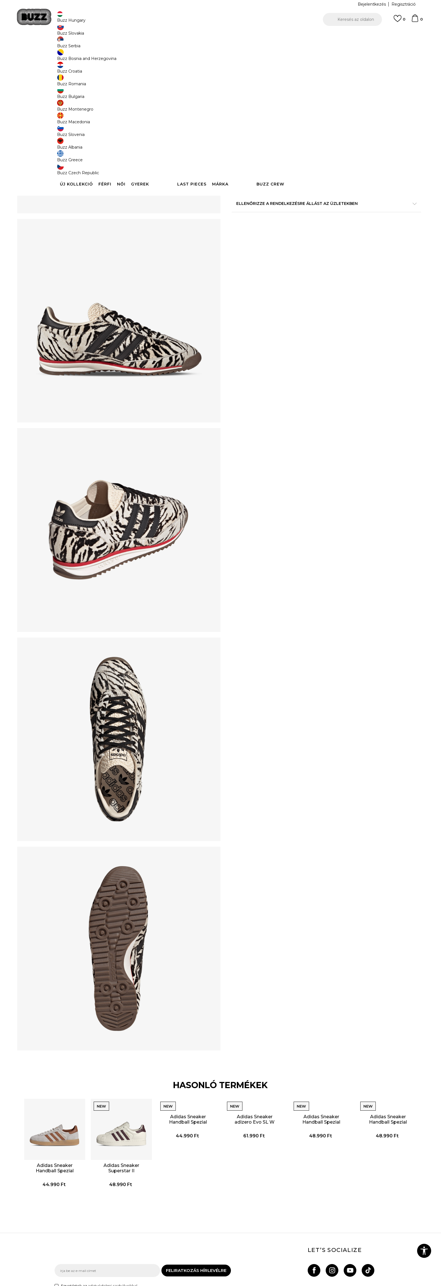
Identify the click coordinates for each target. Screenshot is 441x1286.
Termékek (126, 45)
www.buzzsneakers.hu (102, 1282)
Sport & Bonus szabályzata (207, 1216)
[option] (220, 36)
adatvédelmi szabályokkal (112, 1154)
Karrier (250, 1218)
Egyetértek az (99, 1155)
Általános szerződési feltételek (201, 1197)
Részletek (318, 181)
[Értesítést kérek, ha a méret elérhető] (240, 93)
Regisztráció (404, 4)
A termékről (305, 193)
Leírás (305, 211)
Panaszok (127, 1224)
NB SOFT (154, 1282)
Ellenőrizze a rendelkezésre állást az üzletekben (305, 230)
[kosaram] (417, 20)
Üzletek (252, 1210)
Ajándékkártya (132, 1232)
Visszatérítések (132, 1216)
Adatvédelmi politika (201, 1208)
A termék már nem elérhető (275, 132)
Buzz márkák (257, 1202)
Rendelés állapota (135, 1200)
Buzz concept (258, 1194)
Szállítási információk (138, 1208)
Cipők (142, 45)
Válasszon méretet (251, 84)
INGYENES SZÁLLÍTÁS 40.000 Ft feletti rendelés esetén (218, 36)
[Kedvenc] (399, 21)
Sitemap (252, 1226)
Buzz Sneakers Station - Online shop (84, 45)
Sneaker (157, 45)
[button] (352, 19)
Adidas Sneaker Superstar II (140, 1022)
